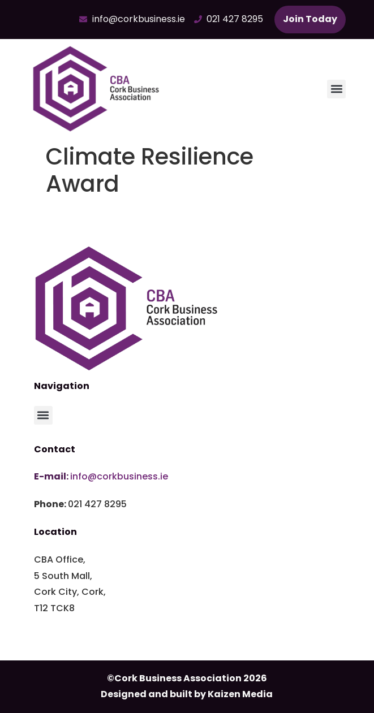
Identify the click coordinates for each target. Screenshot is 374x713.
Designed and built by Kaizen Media (187, 694)
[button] (336, 89)
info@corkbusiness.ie (119, 476)
